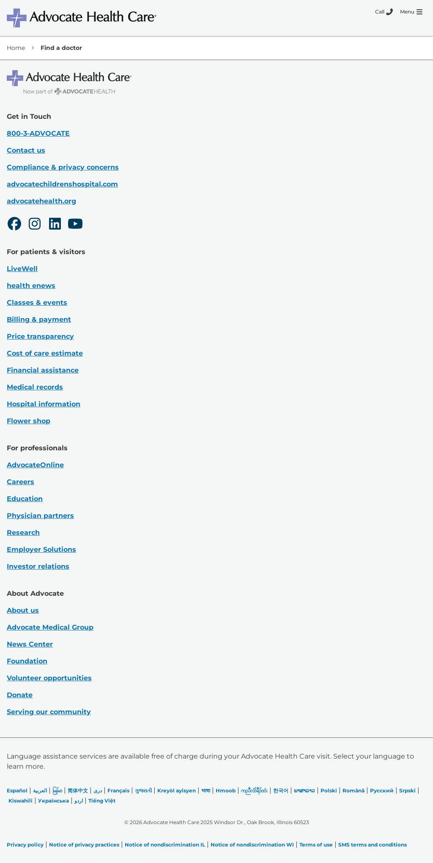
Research (23, 533)
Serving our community (49, 712)
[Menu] (411, 12)
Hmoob (226, 790)
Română (353, 790)
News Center (30, 644)
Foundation (27, 661)
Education (25, 499)
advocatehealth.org (41, 201)
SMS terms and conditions (372, 844)
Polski (329, 790)
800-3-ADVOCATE (38, 133)
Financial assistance (43, 370)
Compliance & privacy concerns (63, 167)
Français (118, 790)
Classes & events (37, 303)
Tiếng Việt (101, 800)
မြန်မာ (57, 790)
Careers (20, 482)
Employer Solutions (41, 549)
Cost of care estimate (45, 353)
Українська (53, 800)
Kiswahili (20, 800)
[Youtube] (75, 225)
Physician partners (40, 516)
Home (16, 48)
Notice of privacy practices (84, 844)
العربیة (40, 790)
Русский (382, 790)
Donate (20, 695)
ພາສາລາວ (304, 790)
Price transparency (40, 336)
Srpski (407, 790)
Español (17, 790)
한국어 (280, 790)
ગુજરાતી (143, 790)
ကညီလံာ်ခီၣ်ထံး (254, 790)
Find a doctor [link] (61, 48)
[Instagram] (34, 225)
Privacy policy (25, 844)
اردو (78, 800)
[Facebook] (14, 225)
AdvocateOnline (35, 465)
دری (97, 790)
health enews (31, 286)
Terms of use (316, 844)
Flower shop (28, 421)
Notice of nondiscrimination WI (252, 844)
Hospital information (43, 404)
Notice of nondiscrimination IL (165, 844)
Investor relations (38, 566)
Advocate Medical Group (50, 627)
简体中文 (78, 790)
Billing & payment (39, 319)
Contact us (26, 150)
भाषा (205, 790)
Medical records (35, 387)
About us (23, 610)
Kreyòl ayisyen (176, 790)
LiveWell (22, 269)
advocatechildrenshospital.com (62, 184)
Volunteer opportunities (49, 678)
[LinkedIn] (55, 225)
